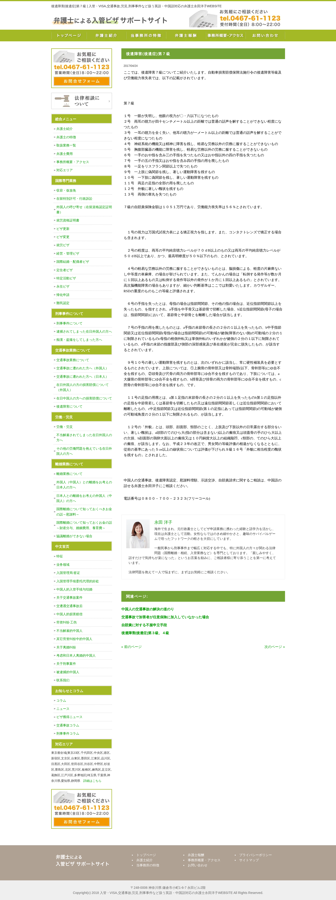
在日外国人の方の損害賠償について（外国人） (82, 387)
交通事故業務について (72, 360)
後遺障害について (69, 406)
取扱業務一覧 (66, 145)
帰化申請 (62, 295)
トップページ (68, 35)
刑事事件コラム (67, 733)
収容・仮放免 (66, 190)
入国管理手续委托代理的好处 (77, 581)
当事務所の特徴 (146, 35)
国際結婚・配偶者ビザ (72, 261)
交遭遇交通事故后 (69, 606)
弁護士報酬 (186, 35)
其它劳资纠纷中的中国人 (74, 639)
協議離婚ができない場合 (74, 536)
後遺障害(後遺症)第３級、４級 (145, 633)
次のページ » (274, 647)
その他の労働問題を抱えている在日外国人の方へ (84, 451)
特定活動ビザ (66, 278)
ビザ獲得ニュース (69, 717)
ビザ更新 (62, 229)
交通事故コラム (67, 725)
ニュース (62, 709)
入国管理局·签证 (68, 573)
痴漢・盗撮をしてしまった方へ (79, 340)
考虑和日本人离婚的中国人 (76, 655)
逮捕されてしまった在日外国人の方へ (84, 331)
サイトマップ (249, 860)
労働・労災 (64, 427)
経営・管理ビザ (67, 253)
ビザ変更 (62, 237)
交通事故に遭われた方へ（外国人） (82, 368)
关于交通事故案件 (69, 597)
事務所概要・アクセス (225, 35)
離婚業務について (69, 474)
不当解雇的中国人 (69, 631)
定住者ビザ (64, 270)
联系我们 (62, 680)
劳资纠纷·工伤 (66, 622)
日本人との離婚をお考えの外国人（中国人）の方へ (84, 498)
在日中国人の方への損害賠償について (84, 398)
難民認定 (62, 303)
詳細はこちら (92, 781)
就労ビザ (62, 245)
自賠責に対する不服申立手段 (144, 625)
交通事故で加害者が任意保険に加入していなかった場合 (165, 617)
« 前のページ (131, 647)
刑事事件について (69, 323)
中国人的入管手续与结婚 (74, 589)
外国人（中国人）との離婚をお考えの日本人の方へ (84, 484)
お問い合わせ (265, 35)
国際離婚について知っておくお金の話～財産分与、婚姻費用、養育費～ (84, 525)
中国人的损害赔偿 (69, 614)
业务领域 (62, 564)
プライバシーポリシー (255, 855)
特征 (59, 556)
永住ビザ (62, 286)
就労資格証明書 (67, 220)
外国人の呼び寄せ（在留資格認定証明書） (84, 209)
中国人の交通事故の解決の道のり (147, 609)
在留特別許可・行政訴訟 (74, 198)
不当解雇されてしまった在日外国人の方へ (84, 437)
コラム (61, 700)
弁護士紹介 (106, 35)
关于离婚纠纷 (66, 647)
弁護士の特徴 (66, 137)
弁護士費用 (64, 154)
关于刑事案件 (66, 663)
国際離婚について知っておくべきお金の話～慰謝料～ (84, 511)
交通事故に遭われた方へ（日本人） (82, 376)
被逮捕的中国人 (67, 672)
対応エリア (64, 170)
